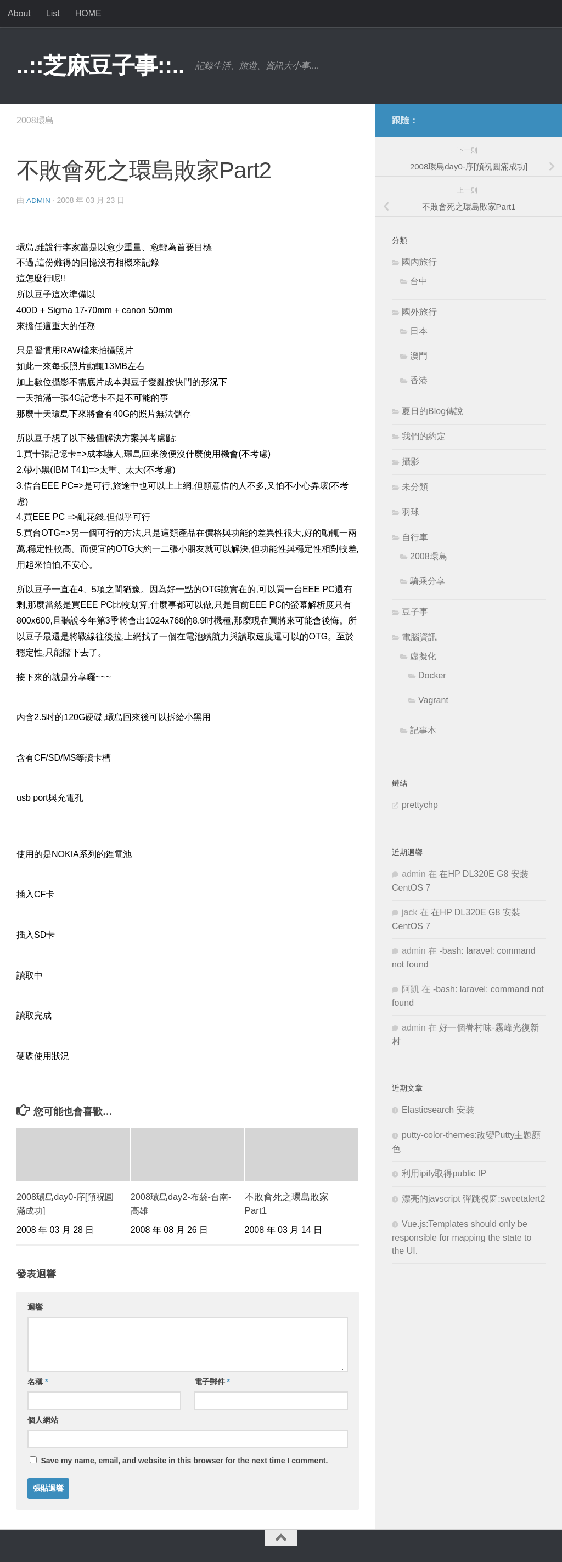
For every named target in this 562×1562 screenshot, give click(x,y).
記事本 (423, 730)
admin (38, 200)
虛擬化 (423, 656)
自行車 (415, 537)
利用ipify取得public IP (444, 1173)
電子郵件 (212, 1381)
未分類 (415, 486)
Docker (432, 675)
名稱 (37, 1381)
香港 (419, 380)
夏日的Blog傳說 (432, 411)
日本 (419, 331)
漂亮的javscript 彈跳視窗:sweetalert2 (473, 1198)
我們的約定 (424, 436)
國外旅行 (419, 311)
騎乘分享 (427, 581)
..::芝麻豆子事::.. (100, 65)
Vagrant (433, 700)
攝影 (410, 461)
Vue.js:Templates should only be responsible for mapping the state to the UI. (461, 1237)
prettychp (420, 805)
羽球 (410, 512)
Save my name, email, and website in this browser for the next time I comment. (184, 1460)
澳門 (419, 355)
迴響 (35, 1306)
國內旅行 (419, 262)
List (53, 13)
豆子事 (415, 611)
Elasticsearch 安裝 (438, 1109)
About (19, 13)
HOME (88, 13)
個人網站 (42, 1419)
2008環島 (35, 120)
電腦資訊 (419, 637)
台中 (419, 281)
